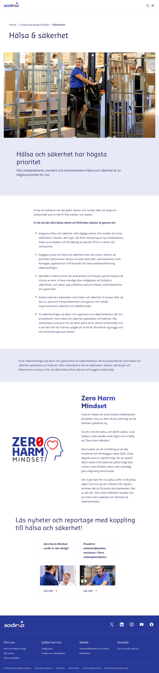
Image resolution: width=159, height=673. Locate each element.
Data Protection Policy (92, 668)
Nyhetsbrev (85, 653)
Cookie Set (60, 668)
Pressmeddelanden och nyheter (94, 648)
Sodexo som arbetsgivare (53, 653)
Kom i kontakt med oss (128, 648)
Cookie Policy (73, 668)
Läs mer (51, 591)
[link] (58, 567)
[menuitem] (11, 5)
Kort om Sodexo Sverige (15, 648)
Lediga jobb (47, 648)
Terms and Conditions (43, 668)
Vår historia (9, 653)
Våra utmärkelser (12, 658)
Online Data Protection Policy (116, 668)
